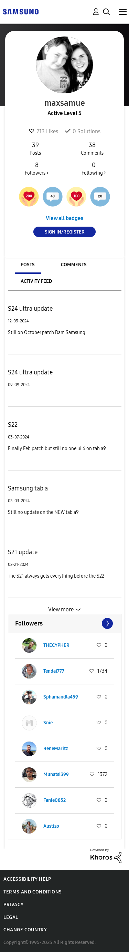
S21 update (22, 552)
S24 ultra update (30, 308)
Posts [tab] (28, 265)
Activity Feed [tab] (36, 281)
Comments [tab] (74, 265)
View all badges (64, 218)
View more (61, 609)
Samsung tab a (28, 488)
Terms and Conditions (32, 892)
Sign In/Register (65, 232)
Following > (93, 168)
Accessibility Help (27, 879)
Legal (10, 917)
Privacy (13, 905)
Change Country (25, 930)
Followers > (36, 168)
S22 (13, 424)
